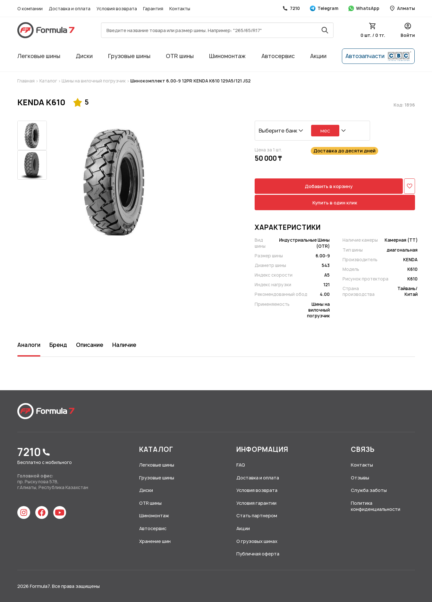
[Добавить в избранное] (409, 186)
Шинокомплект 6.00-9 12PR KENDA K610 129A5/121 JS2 (189, 81)
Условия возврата (117, 9)
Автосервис (278, 56)
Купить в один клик (334, 203)
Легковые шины (38, 56)
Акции (318, 56)
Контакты (179, 9)
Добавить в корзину (328, 186)
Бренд (58, 344)
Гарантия (153, 9)
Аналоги (28, 344)
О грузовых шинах (256, 541)
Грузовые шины (129, 56)
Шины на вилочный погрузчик (94, 81)
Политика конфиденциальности (375, 506)
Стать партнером (256, 515)
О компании (30, 9)
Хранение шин (155, 541)
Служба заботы (369, 490)
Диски (84, 56)
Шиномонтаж (227, 56)
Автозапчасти (378, 56)
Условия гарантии (256, 503)
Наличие (124, 344)
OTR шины (180, 56)
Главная (26, 81)
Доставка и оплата (70, 9)
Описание (89, 344)
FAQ (240, 465)
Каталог (48, 81)
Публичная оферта (257, 554)
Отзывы (360, 478)
